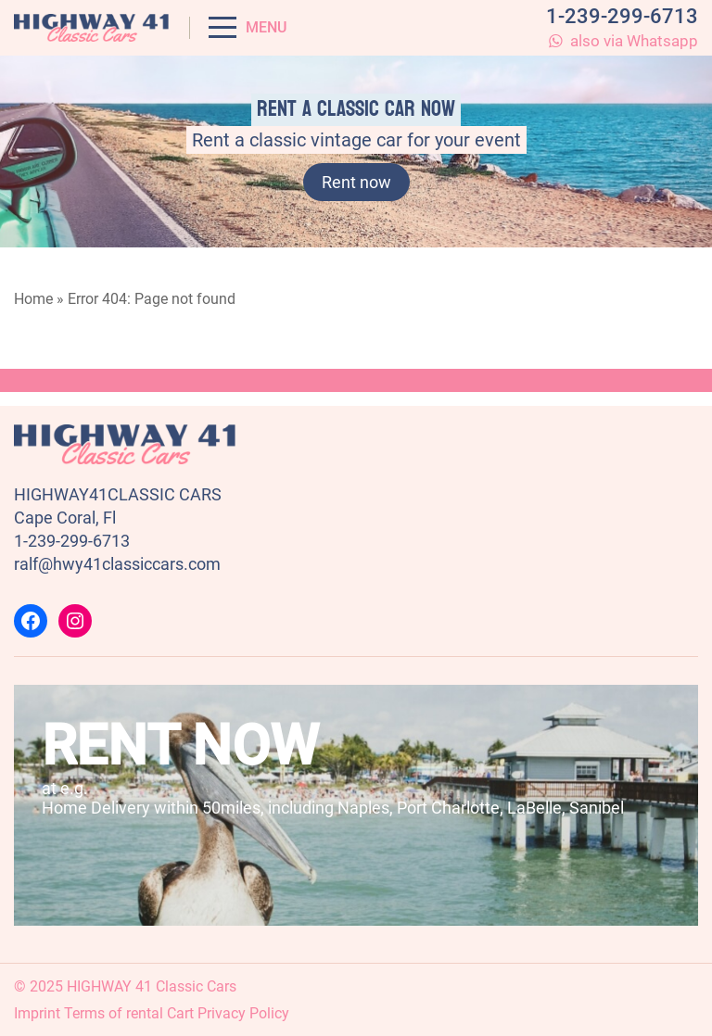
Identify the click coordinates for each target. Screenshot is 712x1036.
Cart (180, 1013)
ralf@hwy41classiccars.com (117, 564)
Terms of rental (113, 1013)
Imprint (37, 1013)
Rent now (356, 182)
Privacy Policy (243, 1013)
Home (33, 299)
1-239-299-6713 (622, 16)
